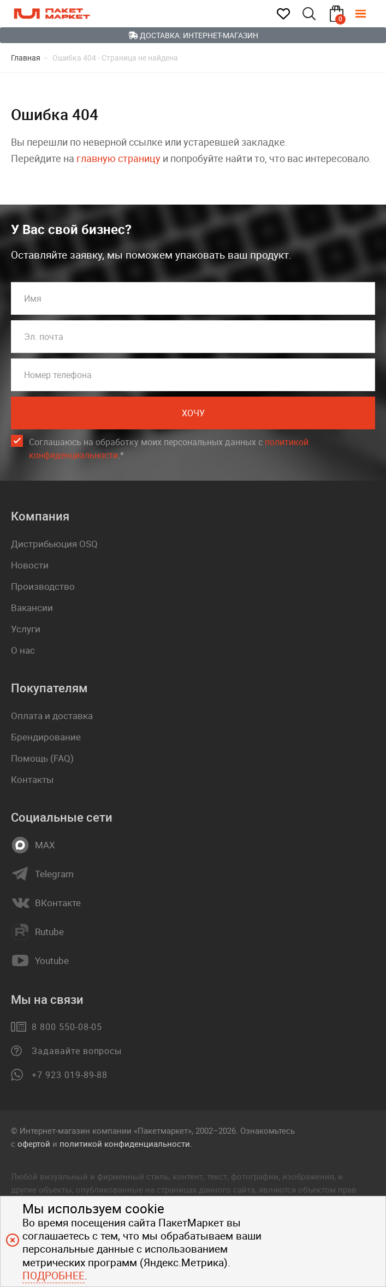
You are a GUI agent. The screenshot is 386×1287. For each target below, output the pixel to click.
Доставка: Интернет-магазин (193, 35)
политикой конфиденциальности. (126, 1143)
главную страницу (118, 158)
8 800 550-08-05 (67, 1026)
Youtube (52, 961)
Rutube (49, 932)
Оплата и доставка (52, 715)
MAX (45, 845)
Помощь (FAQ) (42, 758)
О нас (23, 650)
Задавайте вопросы (77, 1050)
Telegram (54, 874)
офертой (33, 1143)
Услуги (25, 628)
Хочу (193, 413)
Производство (43, 586)
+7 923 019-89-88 (70, 1074)
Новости (30, 565)
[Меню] (368, 13)
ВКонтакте (58, 903)
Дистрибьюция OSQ (54, 543)
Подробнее (53, 1275)
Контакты (32, 779)
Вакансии (32, 607)
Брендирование (46, 737)
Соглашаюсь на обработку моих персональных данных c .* (168, 449)
